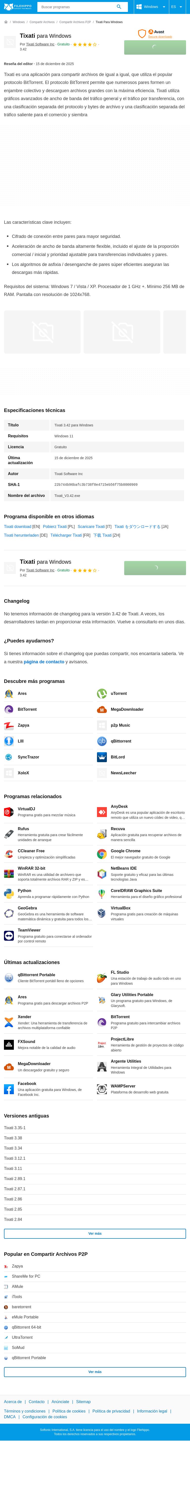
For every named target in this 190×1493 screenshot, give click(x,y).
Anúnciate (60, 1402)
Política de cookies (68, 1411)
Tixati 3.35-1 (14, 1128)
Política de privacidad (111, 1411)
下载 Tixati (102, 535)
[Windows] (19, 22)
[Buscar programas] (119, 7)
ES (177, 7)
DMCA (10, 1417)
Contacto (37, 1402)
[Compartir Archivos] (41, 22)
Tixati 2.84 (13, 1219)
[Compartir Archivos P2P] (75, 22)
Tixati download (17, 526)
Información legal (152, 1411)
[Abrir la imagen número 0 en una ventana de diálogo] (42, 332)
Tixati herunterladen (21, 535)
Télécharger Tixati (66, 535)
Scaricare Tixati (91, 526)
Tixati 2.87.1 (14, 1189)
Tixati (45, 35)
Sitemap (83, 1402)
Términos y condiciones (25, 1411)
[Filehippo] (17, 7)
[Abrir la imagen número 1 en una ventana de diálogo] (122, 332)
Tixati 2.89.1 (14, 1179)
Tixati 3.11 (13, 1168)
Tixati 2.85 (13, 1209)
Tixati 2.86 (13, 1199)
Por (37, 44)
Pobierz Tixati (55, 526)
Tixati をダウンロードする (138, 526)
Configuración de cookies (45, 1417)
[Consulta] (82, 7)
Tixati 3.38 (13, 1138)
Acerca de (13, 1402)
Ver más (95, 1233)
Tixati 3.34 (13, 1148)
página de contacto (44, 661)
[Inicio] (6, 22)
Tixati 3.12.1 (14, 1158)
